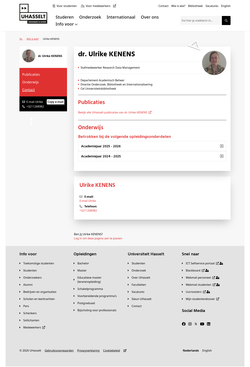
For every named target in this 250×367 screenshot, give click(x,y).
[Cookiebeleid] (111, 350)
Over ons (150, 17)
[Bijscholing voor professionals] (95, 310)
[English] (226, 6)
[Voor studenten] (67, 6)
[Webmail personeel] (200, 277)
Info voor (67, 24)
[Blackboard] (195, 270)
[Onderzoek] (137, 270)
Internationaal (121, 17)
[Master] (80, 270)
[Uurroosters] (196, 292)
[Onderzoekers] (30, 277)
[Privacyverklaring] (88, 350)
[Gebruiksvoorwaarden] (59, 350)
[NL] (21, 39)
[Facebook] (184, 324)
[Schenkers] (28, 313)
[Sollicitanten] (29, 320)
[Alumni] (25, 285)
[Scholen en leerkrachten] (37, 299)
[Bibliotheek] (195, 6)
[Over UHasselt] (139, 277)
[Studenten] (28, 270)
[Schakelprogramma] (88, 289)
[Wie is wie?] (178, 6)
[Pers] (24, 306)
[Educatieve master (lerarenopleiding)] (98, 279)
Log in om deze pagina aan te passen (98, 238)
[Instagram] (190, 324)
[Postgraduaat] (84, 303)
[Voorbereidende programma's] (95, 296)
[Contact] (164, 6)
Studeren (65, 17)
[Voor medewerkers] (101, 6)
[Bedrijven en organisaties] (37, 292)
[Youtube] (202, 324)
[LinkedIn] (208, 324)
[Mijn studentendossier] (200, 299)
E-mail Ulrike (88, 201)
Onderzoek (90, 17)
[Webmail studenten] (201, 285)
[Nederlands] (191, 350)
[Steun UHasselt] (139, 299)
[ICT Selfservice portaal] (202, 263)
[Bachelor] (81, 263)
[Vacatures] (212, 6)
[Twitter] (195, 324)
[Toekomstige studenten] (36, 263)
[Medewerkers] (32, 327)
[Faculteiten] (137, 285)
